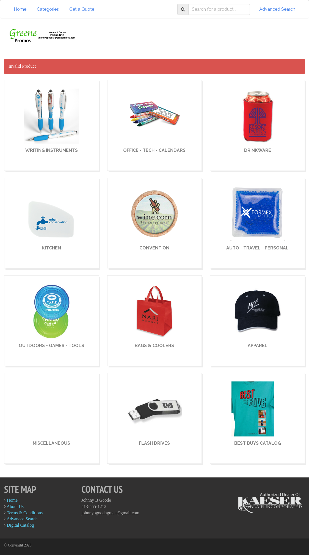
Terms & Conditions (25, 512)
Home (20, 9)
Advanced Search (277, 9)
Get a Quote (81, 9)
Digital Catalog (20, 525)
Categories (48, 9)
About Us (15, 506)
